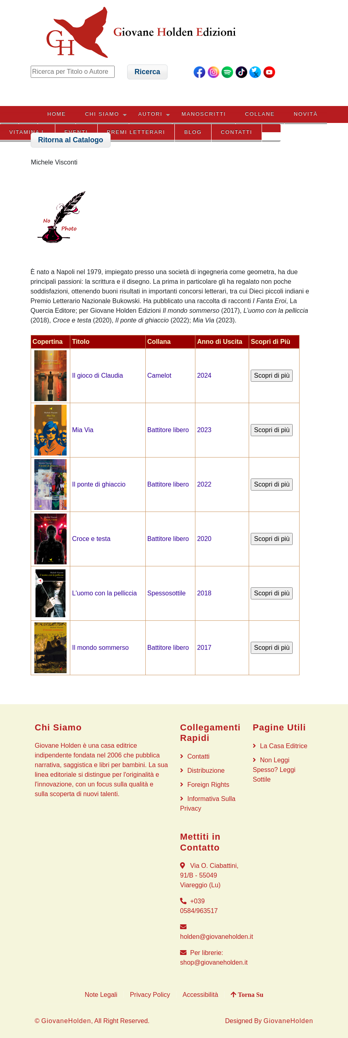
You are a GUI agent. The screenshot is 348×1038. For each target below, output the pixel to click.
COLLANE (260, 114)
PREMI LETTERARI (136, 132)
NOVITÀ (306, 114)
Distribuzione (205, 770)
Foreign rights (208, 784)
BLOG (193, 132)
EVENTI (76, 132)
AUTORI (150, 114)
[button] (147, 71)
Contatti (236, 132)
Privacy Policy (150, 994)
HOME (56, 114)
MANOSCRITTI (204, 114)
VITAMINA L (27, 132)
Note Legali (101, 994)
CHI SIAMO (102, 114)
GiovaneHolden (66, 1020)
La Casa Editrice (283, 746)
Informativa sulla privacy (207, 803)
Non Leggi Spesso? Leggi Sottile (274, 770)
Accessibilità (200, 994)
